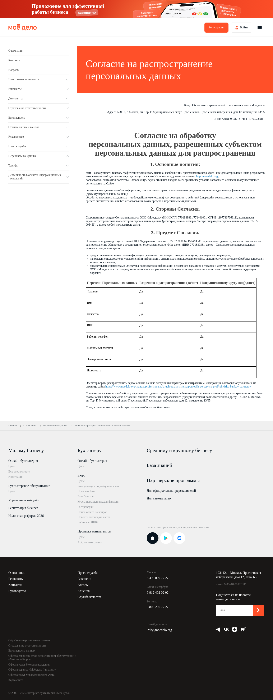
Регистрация (216, 27)
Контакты (14, 60)
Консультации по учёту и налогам (99, 486)
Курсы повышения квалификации (98, 501)
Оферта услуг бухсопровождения (29, 664)
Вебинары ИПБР (88, 522)
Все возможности (19, 471)
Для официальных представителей (171, 490)
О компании (15, 50)
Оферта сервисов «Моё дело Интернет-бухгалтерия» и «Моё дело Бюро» (42, 657)
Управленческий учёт (23, 500)
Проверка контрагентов (94, 531)
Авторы (83, 585)
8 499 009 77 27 (157, 578)
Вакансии (84, 579)
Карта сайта (15, 680)
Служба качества (90, 597)
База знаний (159, 465)
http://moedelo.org (207, 176)
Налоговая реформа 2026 (26, 515)
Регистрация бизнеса (23, 508)
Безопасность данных (21, 650)
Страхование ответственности (27, 645)
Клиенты (84, 591)
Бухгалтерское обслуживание (29, 486)
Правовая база (86, 491)
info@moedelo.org (159, 630)
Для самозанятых (159, 498)
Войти (244, 27)
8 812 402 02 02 (157, 592)
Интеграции (15, 476)
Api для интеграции (90, 542)
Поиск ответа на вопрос (92, 512)
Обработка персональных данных (29, 640)
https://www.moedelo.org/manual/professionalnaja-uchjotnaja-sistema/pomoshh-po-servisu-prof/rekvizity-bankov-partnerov (178, 386)
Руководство (17, 591)
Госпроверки (85, 506)
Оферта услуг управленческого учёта (31, 674)
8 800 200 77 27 (157, 607)
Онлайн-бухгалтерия (23, 460)
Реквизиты (15, 579)
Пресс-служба (88, 572)
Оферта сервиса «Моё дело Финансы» (32, 669)
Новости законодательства (94, 517)
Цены (11, 466)
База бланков (86, 496)
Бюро (81, 475)
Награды (13, 69)
